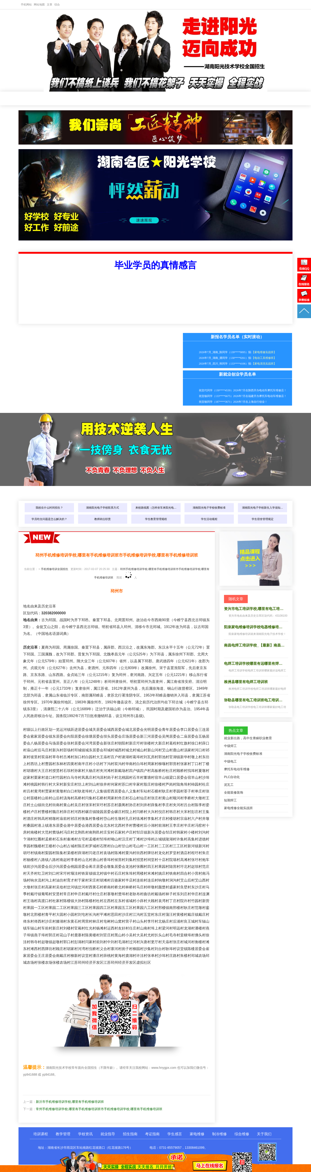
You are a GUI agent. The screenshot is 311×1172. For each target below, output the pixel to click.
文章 (49, 4)
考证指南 (184, 98)
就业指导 (133, 98)
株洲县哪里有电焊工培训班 (246, 682)
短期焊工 (230, 800)
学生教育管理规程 (156, 519)
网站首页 (31, 98)
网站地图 (39, 4)
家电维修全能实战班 (238, 808)
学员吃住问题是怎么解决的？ (49, 519)
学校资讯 (107, 98)
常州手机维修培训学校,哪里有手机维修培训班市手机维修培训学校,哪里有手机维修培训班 (99, 1109)
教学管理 (82, 98)
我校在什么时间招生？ (49, 507)
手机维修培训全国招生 (54, 569)
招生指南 (158, 98)
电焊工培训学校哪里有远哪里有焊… (253, 663)
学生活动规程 (209, 519)
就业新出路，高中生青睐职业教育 (248, 738)
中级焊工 (230, 746)
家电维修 (235, 98)
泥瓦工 (229, 785)
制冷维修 (261, 98)
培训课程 (56, 98)
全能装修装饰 (233, 792)
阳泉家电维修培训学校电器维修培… (253, 627)
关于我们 (264, 1134)
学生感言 (210, 98)
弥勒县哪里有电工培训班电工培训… (253, 700)
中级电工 (230, 761)
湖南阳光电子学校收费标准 (209, 507)
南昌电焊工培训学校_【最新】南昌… (254, 645)
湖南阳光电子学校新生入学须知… (262, 507)
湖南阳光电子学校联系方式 (102, 507)
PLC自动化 (232, 777)
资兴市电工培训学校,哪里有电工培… (253, 609)
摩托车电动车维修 (237, 769)
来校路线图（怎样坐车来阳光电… (156, 507)
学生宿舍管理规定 (263, 519)
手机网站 (26, 4)
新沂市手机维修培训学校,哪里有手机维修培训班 (70, 1101)
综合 (57, 4)
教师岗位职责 (102, 519)
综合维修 (242, 1134)
